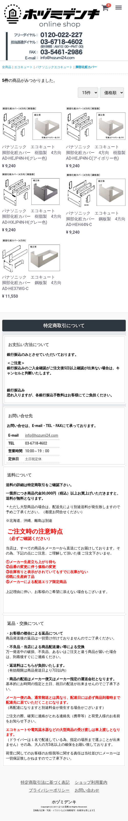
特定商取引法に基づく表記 (45, 782)
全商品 (6, 67)
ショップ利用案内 (91, 782)
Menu (119, 5)
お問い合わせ (87, 790)
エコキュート (23, 67)
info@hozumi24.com (41, 436)
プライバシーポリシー (49, 790)
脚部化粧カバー (86, 67)
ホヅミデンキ (64, 802)
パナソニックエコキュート (54, 67)
